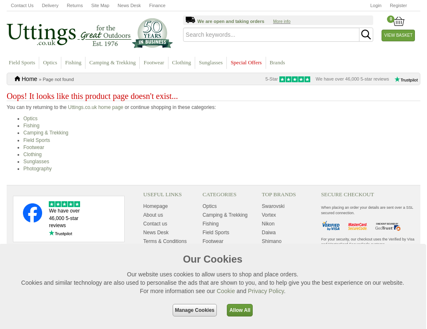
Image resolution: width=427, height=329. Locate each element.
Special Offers (246, 62)
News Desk (129, 5)
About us (153, 215)
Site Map (100, 5)
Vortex (269, 215)
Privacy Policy (266, 291)
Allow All (239, 310)
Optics (50, 62)
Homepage (155, 206)
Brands (277, 62)
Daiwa (269, 232)
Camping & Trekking (112, 62)
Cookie (226, 291)
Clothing (181, 62)
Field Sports (22, 62)
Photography (37, 169)
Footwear (153, 62)
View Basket (398, 35)
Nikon (268, 224)
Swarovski (273, 206)
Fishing (73, 62)
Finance (157, 5)
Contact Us (22, 5)
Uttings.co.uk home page (95, 107)
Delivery (50, 5)
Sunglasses (211, 62)
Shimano (271, 241)
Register (398, 5)
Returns (75, 5)
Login (376, 5)
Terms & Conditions (165, 241)
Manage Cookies (195, 310)
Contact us (155, 224)
